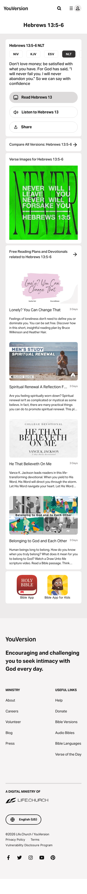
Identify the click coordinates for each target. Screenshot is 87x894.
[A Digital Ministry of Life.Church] (43, 793)
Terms (35, 839)
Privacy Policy (15, 839)
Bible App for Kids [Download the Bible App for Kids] (57, 587)
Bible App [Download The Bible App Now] (27, 587)
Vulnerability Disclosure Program (29, 845)
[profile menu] (74, 8)
